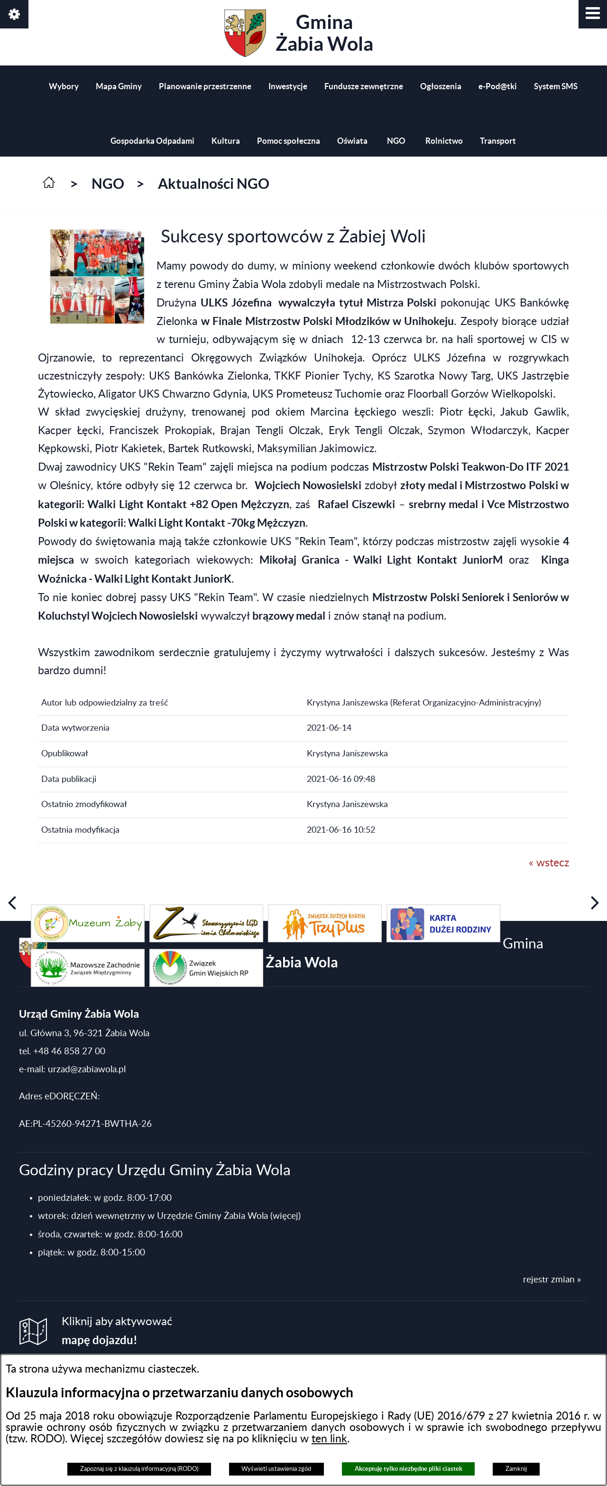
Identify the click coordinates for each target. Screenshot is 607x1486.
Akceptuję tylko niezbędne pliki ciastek (408, 1468)
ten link (329, 1439)
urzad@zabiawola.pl (87, 1069)
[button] (593, 14)
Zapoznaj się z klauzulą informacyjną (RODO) (139, 1469)
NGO (108, 184)
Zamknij (516, 1469)
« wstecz (549, 863)
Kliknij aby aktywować (117, 1331)
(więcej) (285, 1216)
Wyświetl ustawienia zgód (276, 1469)
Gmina (298, 33)
